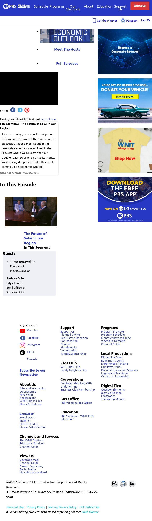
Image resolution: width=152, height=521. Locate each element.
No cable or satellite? (33, 472)
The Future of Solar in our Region (35, 238)
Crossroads (108, 396)
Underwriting (68, 386)
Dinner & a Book (111, 357)
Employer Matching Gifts (76, 383)
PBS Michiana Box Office (76, 402)
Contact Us (27, 414)
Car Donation (69, 341)
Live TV (145, 20)
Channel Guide (29, 446)
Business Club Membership (77, 389)
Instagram (33, 345)
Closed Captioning (132, 483)
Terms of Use (15, 507)
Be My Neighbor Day (73, 370)
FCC (114, 483)
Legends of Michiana (114, 373)
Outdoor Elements (113, 389)
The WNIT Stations (32, 440)
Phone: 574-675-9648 (33, 427)
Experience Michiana (114, 363)
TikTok (31, 352)
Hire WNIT (26, 394)
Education (104, 6)
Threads (32, 359)
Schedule (41, 6)
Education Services (32, 443)
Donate (140, 6)
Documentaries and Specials (119, 370)
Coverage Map (29, 460)
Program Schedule (113, 334)
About (88, 6)
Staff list (25, 420)
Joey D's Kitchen (111, 393)
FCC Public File (89, 507)
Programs (57, 6)
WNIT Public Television (16, 6)
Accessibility (28, 398)
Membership (68, 347)
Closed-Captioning (32, 466)
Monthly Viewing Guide (116, 338)
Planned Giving (70, 334)
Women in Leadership (115, 376)
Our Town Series (111, 367)
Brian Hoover (90, 512)
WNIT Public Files (31, 401)
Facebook (33, 337)
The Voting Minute (113, 399)
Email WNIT (27, 417)
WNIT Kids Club (70, 367)
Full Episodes (67, 63)
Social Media (28, 469)
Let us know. (49, 119)
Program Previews (113, 331)
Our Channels (73, 7)
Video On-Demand (113, 341)
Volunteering (28, 391)
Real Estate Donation (74, 338)
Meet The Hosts (67, 49)
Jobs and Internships (33, 388)
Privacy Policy (36, 507)
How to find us (29, 424)
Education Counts (112, 360)
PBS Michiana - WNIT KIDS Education (77, 417)
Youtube (32, 330)
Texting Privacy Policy (62, 507)
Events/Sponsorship (73, 353)
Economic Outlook (67, 36)
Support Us (120, 7)
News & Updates (30, 404)
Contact (123, 483)
